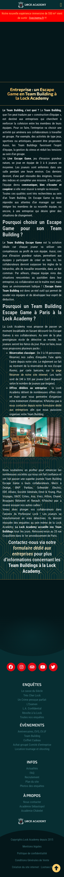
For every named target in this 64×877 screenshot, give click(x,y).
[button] (61, 5)
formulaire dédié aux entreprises (31, 551)
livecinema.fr (36, 18)
